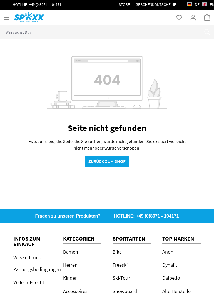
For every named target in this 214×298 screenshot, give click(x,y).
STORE (124, 5)
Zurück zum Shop (107, 161)
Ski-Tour (121, 278)
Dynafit (169, 265)
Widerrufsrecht (28, 282)
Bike (117, 252)
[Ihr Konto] (193, 17)
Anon (167, 252)
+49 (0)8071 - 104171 (45, 5)
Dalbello (171, 278)
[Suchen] (207, 32)
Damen (70, 252)
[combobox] (100, 32)
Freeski (120, 265)
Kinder (70, 278)
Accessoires (75, 291)
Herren (70, 265)
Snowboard (125, 291)
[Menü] (6, 17)
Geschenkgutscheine (156, 5)
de (193, 3)
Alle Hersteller (177, 291)
